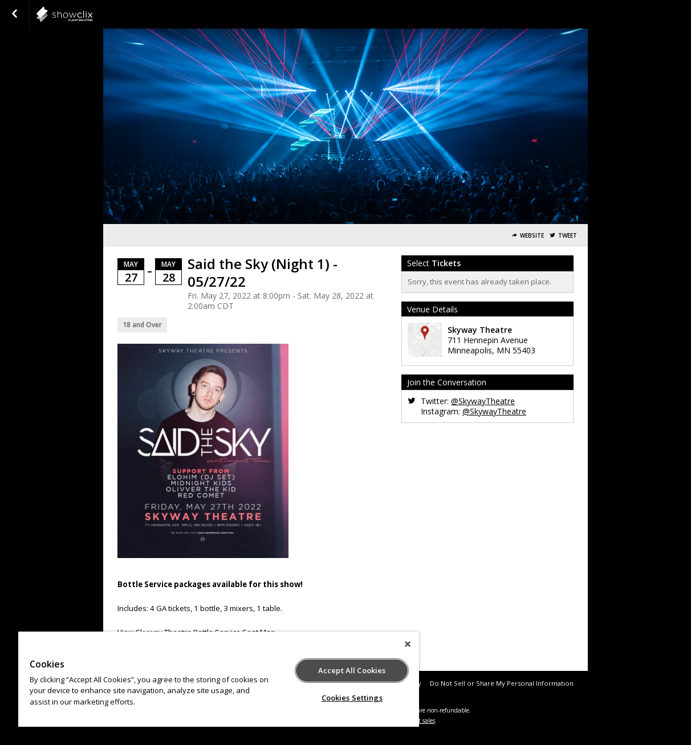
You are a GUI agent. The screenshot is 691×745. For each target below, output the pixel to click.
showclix (92, 14)
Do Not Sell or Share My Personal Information (502, 683)
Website (532, 235)
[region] (218, 679)
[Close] (407, 644)
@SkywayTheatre (483, 401)
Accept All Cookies (351, 670)
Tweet (567, 235)
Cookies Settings (352, 698)
